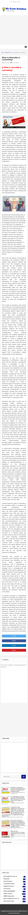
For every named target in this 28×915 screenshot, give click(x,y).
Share (14, 640)
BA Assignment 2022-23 (10, 876)
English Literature (9, 886)
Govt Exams (7, 888)
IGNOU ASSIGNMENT (9, 891)
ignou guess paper (9, 901)
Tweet (14, 636)
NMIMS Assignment (9, 896)
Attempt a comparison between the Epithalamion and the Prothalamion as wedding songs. (18, 789)
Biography (6, 878)
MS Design (17, 913)
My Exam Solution (13, 911)
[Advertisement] (14, 30)
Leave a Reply (15, 62)
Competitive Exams (9, 883)
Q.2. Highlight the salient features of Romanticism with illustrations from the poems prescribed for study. (18, 799)
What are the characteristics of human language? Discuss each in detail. (18, 833)
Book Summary (8, 881)
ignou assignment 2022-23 (11, 898)
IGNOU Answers (8, 893)
